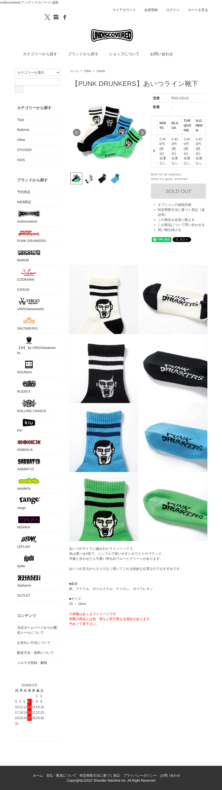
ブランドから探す (80, 53)
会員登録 (148, 10)
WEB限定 (24, 202)
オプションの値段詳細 (174, 205)
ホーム (74, 71)
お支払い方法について (34, 642)
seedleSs (29, 483)
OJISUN (23, 289)
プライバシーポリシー (140, 775)
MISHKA (29, 522)
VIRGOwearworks (30, 304)
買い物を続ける (169, 230)
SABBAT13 (29, 464)
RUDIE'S (29, 386)
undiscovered (29, 216)
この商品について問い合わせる (181, 225)
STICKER (24, 150)
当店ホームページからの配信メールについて (37, 630)
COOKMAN (29, 274)
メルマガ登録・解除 (32, 663)
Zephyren (29, 580)
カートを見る (195, 10)
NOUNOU (29, 367)
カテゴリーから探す (36, 53)
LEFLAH (29, 542)
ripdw (29, 561)
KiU (29, 425)
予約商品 (23, 192)
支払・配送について (61, 775)
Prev (77, 132)
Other (87, 71)
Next (142, 132)
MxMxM (29, 255)
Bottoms (23, 130)
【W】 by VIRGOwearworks (36, 345)
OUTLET (23, 595)
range (29, 503)
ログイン (170, 10)
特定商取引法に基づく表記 (100, 775)
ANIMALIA (29, 445)
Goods (101, 71)
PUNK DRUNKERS (31, 236)
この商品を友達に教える (176, 220)
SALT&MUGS (29, 323)
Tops (20, 120)
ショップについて (121, 53)
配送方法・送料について (35, 653)
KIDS (21, 160)
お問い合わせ (158, 53)
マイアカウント (121, 10)
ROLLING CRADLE (31, 406)
